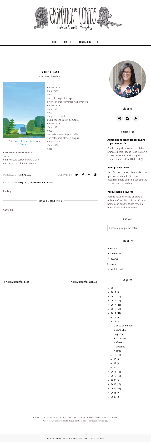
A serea (117, 350)
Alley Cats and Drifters (26, 141)
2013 (113, 308)
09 (115, 359)
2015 (113, 300)
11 (115, 321)
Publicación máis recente (18, 281)
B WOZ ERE (120, 329)
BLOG (54, 42)
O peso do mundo (123, 325)
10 (115, 355)
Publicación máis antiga (83, 281)
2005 (113, 396)
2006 (113, 392)
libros (113, 264)
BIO (97, 42)
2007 (113, 388)
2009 (113, 380)
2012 (113, 313)
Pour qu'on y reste (118, 167)
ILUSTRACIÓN (85, 42)
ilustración (115, 253)
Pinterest (24, 144)
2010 (113, 375)
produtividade (117, 269)
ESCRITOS (68, 42)
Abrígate (118, 342)
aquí (107, 421)
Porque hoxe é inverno (120, 191)
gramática (36, 182)
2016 (113, 296)
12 (115, 317)
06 (115, 367)
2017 (113, 292)
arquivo (23, 182)
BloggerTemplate (96, 438)
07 (115, 363)
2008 (113, 384)
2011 (113, 371)
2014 (113, 304)
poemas (48, 182)
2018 (113, 287)
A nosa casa (120, 338)
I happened (119, 346)
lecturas (114, 258)
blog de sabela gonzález (66, 438)
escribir (113, 248)
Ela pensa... (119, 333)
